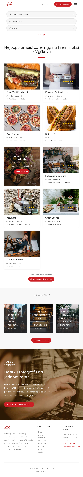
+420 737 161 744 (69, 443)
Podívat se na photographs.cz (19, 404)
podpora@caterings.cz (71, 446)
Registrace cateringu (42, 436)
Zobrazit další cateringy (41, 279)
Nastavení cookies (42, 451)
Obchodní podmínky (42, 442)
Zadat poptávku (22, 172)
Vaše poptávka (63, 4)
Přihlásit (46, 4)
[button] (41, 14)
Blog (40, 432)
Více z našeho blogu (41, 340)
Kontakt (41, 447)
